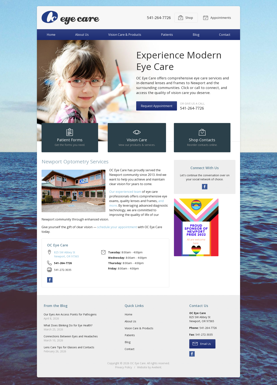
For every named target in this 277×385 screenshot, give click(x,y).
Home (51, 34)
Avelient (156, 369)
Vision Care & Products (124, 34)
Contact (224, 34)
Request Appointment (156, 106)
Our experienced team (125, 193)
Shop (184, 17)
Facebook (50, 281)
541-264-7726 (158, 17)
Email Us (202, 345)
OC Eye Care (138, 365)
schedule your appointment (117, 228)
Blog (196, 34)
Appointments (217, 17)
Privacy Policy (123, 369)
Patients (167, 34)
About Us (82, 34)
